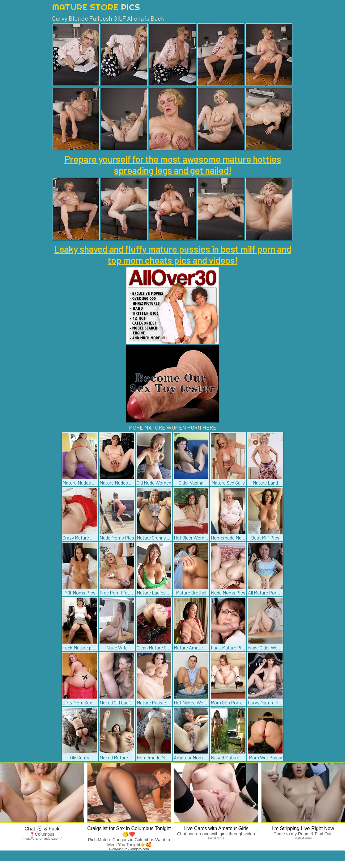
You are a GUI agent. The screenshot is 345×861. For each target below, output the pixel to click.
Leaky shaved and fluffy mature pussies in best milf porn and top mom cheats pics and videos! (172, 254)
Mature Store (96, 7)
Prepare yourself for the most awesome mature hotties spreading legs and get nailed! (172, 164)
